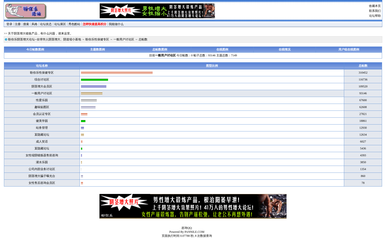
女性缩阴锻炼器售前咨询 (42, 155)
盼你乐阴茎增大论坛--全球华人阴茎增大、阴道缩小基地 (44, 39)
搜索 (26, 24)
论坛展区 (60, 24)
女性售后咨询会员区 (42, 183)
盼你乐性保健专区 (97, 39)
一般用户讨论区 (123, 39)
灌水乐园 (42, 162)
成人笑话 (42, 141)
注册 (18, 24)
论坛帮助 (375, 15)
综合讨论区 (41, 79)
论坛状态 (46, 24)
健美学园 (42, 121)
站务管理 (42, 127)
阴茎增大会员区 (42, 86)
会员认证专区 (42, 114)
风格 (34, 24)
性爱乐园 (42, 100)
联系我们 (375, 11)
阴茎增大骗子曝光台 (42, 176)
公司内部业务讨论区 (42, 169)
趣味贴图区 (41, 107)
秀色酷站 (74, 24)
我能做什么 (116, 24)
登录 (9, 24)
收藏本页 (375, 6)
